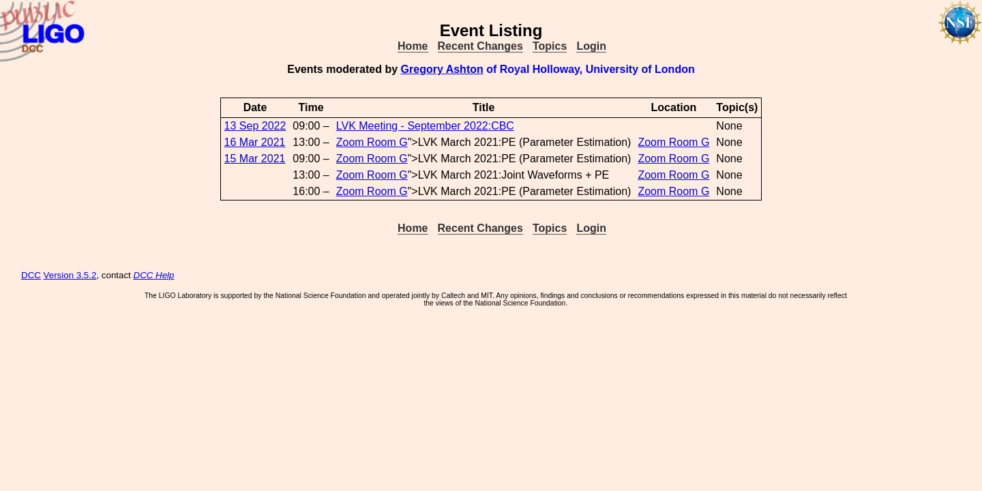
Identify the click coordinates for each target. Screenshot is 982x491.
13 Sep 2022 (255, 126)
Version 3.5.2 (70, 275)
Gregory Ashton (442, 69)
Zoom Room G (372, 142)
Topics (550, 46)
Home (413, 46)
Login (591, 46)
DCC (31, 275)
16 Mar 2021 (255, 142)
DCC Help (154, 275)
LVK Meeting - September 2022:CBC (425, 126)
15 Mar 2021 (255, 158)
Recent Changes (480, 46)
